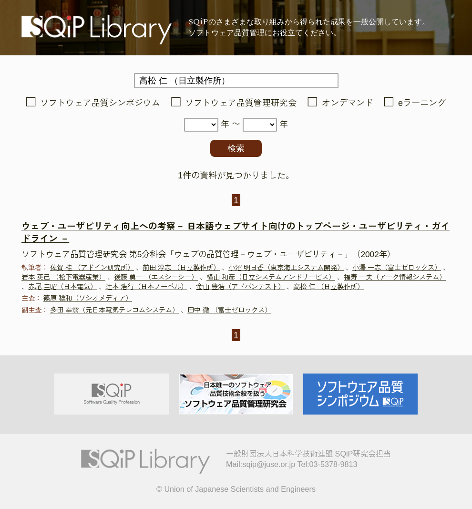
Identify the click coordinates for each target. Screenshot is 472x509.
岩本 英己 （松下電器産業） (63, 277)
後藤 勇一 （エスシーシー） (156, 277)
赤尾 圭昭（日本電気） (62, 287)
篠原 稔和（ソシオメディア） (87, 298)
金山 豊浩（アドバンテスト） (240, 287)
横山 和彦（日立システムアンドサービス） (270, 277)
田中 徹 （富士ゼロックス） (229, 310)
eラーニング (422, 103)
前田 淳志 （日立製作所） (181, 267)
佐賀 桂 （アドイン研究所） (92, 267)
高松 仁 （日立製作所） (328, 287)
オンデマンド (347, 103)
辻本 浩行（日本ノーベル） (146, 287)
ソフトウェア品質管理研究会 (241, 103)
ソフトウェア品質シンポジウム (100, 103)
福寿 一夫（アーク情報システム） (395, 277)
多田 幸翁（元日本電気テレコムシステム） (114, 310)
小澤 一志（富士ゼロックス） (396, 267)
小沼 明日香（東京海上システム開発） (286, 267)
